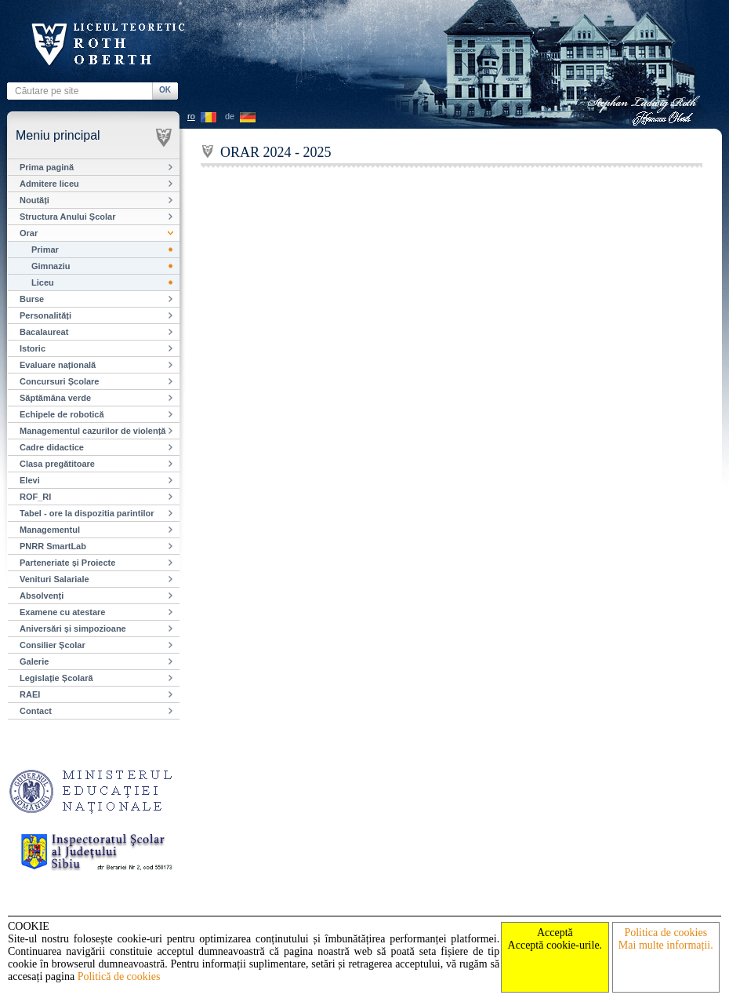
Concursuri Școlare (59, 381)
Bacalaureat (44, 332)
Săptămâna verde (55, 398)
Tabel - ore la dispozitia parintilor (87, 513)
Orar (29, 233)
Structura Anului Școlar (67, 216)
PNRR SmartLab (53, 546)
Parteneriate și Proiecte (67, 562)
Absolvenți (41, 595)
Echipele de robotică (62, 414)
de (229, 116)
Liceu (42, 282)
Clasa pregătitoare (57, 463)
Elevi (30, 480)
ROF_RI (35, 496)
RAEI (30, 694)
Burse (32, 299)
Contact (36, 711)
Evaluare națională (58, 365)
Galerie (34, 661)
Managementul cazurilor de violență (92, 430)
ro (191, 116)
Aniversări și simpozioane (73, 628)
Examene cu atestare (62, 612)
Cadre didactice (52, 447)
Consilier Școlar (52, 645)
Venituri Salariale (54, 579)
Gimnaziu (51, 266)
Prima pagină (47, 167)
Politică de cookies (119, 976)
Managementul (50, 529)
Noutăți (34, 200)
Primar (45, 249)
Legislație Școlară (56, 678)
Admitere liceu (49, 183)
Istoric (32, 348)
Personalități (45, 315)
